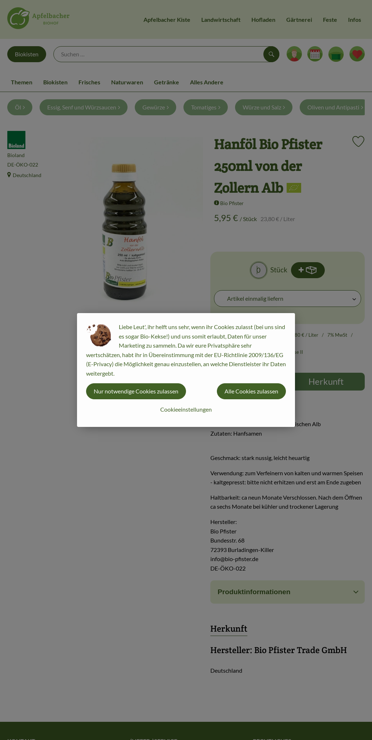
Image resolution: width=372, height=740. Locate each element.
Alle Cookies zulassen (251, 391)
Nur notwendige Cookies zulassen (136, 391)
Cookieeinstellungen (186, 409)
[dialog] (186, 370)
